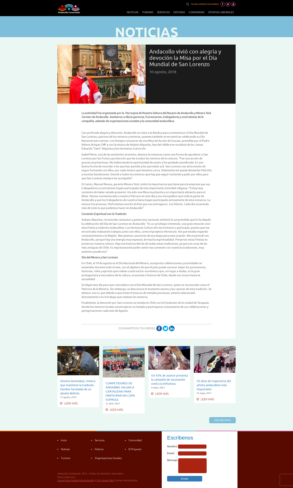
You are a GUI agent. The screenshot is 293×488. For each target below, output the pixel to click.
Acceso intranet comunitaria (205, 4)
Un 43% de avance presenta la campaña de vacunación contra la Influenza (169, 379)
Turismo (147, 12)
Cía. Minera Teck (105, 480)
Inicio (64, 440)
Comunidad (196, 12)
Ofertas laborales (221, 12)
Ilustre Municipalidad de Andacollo (75, 480)
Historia (179, 12)
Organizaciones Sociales (108, 458)
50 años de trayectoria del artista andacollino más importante (214, 385)
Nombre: (172, 446)
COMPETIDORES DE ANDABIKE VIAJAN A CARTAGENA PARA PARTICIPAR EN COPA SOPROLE (120, 391)
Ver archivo (222, 420)
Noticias (132, 12)
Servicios (163, 12)
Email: (171, 453)
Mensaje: (172, 460)
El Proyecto (134, 449)
